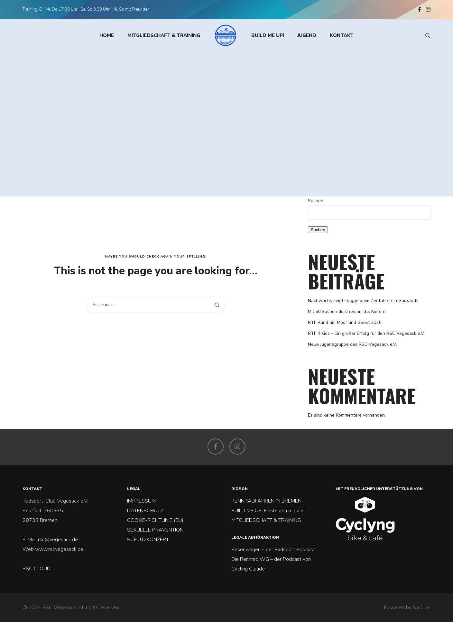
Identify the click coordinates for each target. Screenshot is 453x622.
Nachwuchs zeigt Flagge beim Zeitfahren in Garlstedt (363, 300)
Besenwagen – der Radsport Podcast (273, 549)
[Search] (424, 35)
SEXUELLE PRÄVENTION (155, 529)
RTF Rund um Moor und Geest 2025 (344, 322)
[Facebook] (419, 9)
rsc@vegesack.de (58, 539)
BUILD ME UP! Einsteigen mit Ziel (268, 510)
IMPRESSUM (141, 500)
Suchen (315, 201)
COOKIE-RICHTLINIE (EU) (155, 520)
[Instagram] (428, 9)
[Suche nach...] (156, 305)
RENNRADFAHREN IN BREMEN (266, 500)
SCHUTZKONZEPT (148, 539)
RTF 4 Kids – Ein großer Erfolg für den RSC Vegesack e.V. (366, 333)
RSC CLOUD (37, 568)
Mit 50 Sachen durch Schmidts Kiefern (347, 311)
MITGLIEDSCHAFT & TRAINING (266, 520)
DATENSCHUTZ (145, 510)
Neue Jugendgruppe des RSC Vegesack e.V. (352, 344)
